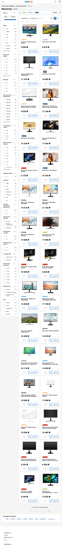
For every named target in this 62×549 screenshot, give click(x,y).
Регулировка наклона (9, 232)
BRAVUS (31, 518)
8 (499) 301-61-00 (8, 534)
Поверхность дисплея (9, 217)
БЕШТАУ (19, 518)
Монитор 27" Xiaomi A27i (48, 73)
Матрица (9, 79)
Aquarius (13, 518)
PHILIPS (7, 31)
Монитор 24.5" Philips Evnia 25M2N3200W (28, 299)
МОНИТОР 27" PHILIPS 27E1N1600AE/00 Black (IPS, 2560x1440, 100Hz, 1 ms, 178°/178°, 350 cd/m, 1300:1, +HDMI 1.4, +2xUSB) (49, 299)
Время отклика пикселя (9, 143)
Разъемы (9, 180)
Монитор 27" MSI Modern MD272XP (27, 235)
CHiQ (36, 518)
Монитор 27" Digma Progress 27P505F (50, 395)
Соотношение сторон (9, 126)
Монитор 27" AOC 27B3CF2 (28, 138)
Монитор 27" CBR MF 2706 (49, 41)
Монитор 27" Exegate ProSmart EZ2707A (29, 171)
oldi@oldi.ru (8, 544)
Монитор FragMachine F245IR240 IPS (27, 74)
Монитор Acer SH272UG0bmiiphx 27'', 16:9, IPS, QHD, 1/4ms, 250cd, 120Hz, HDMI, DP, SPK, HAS (50, 492)
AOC (7, 34)
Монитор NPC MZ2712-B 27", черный (49, 138)
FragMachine (43, 518)
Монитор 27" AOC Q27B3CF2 (49, 170)
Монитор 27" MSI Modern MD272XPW (27, 203)
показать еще (6, 50)
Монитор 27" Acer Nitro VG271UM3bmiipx (48, 235)
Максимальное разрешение (9, 95)
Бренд (9, 25)
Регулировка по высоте (9, 243)
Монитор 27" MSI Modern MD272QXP (48, 203)
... (44, 511)
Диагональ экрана (9, 55)
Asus (7, 37)
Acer (7, 28)
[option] (24, 12)
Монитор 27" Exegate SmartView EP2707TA (48, 267)
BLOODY (25, 518)
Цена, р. (9, 12)
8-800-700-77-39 (8, 538)
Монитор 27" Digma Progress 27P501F (28, 42)
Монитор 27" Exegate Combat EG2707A (29, 267)
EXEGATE (8, 48)
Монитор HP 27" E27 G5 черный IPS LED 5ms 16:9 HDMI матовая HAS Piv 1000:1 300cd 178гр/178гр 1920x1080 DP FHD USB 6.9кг (29, 363)
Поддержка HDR (9, 173)
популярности (34, 18)
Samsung (8, 45)
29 (48, 511)
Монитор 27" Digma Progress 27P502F (28, 427)
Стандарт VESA (9, 253)
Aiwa (7, 518)
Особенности (9, 286)
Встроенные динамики (9, 264)
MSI (7, 42)
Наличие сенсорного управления (9, 205)
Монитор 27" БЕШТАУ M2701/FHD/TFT (26, 331)
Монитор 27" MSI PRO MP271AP (50, 330)
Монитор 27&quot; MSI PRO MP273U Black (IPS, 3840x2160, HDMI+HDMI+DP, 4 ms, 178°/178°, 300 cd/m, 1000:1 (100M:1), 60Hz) (28, 395)
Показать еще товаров (41, 507)
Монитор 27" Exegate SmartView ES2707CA (26, 492)
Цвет (9, 299)
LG (6, 39)
